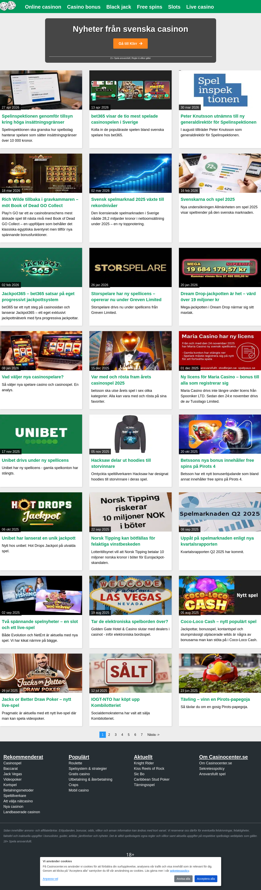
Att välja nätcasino (18, 801)
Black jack (118, 7)
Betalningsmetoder (18, 790)
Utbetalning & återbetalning (90, 779)
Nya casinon (13, 807)
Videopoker (12, 779)
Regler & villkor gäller (141, 58)
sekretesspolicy (179, 870)
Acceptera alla (206, 878)
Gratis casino (79, 774)
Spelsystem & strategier (88, 769)
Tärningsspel (144, 785)
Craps (73, 785)
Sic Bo (139, 774)
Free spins (149, 7)
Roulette (75, 763)
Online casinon (43, 7)
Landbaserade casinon (21, 812)
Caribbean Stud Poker (151, 779)
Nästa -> (153, 734)
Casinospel (12, 763)
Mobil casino (79, 790)
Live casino (200, 7)
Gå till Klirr (130, 44)
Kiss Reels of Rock (149, 769)
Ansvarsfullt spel (212, 774)
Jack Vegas (12, 774)
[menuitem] (43, 7)
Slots (174, 7)
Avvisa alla (183, 878)
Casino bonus (84, 7)
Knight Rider (144, 763)
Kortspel (10, 785)
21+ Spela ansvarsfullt (120, 58)
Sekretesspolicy (212, 769)
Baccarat (10, 769)
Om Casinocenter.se (215, 763)
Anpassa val (50, 878)
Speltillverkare (14, 796)
